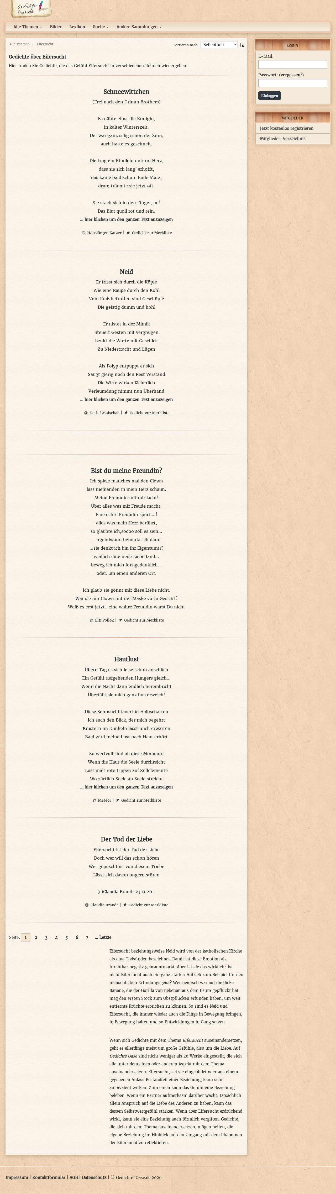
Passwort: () (281, 75)
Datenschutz (94, 1177)
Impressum (17, 1177)
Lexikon (77, 26)
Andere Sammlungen (139, 26)
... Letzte (103, 937)
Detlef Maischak (101, 413)
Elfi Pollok (101, 620)
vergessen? (291, 74)
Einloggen (269, 95)
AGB (74, 1177)
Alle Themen (27, 26)
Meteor (101, 800)
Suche (101, 26)
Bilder (55, 26)
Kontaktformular (48, 1177)
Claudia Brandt (101, 905)
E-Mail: (266, 56)
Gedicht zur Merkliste (149, 232)
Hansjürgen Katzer (101, 232)
